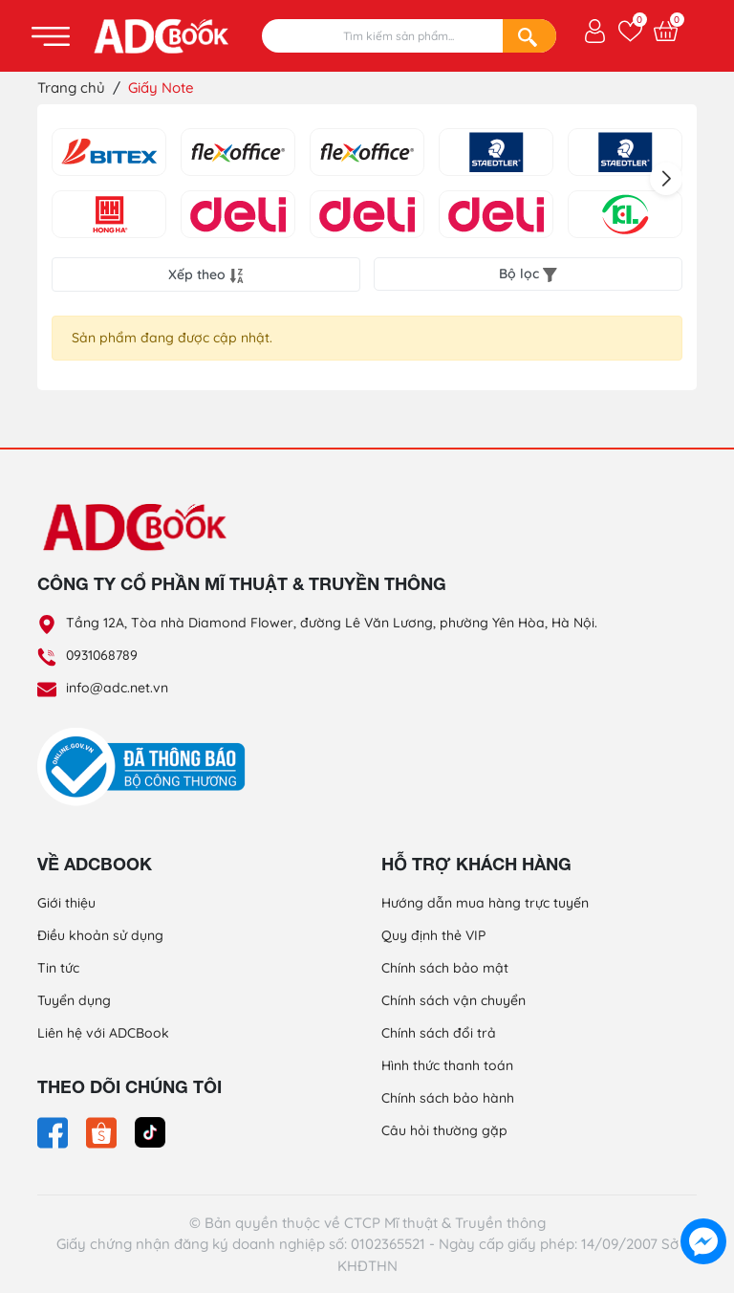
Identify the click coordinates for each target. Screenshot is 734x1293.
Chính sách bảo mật (444, 967)
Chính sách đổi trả (438, 1032)
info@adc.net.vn (117, 687)
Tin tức (58, 967)
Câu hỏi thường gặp (444, 1130)
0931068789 (102, 655)
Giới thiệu (66, 902)
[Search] (529, 36)
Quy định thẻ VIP (433, 935)
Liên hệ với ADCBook (103, 1032)
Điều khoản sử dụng (100, 935)
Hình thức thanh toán (447, 1065)
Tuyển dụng (74, 1000)
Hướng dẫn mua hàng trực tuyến (485, 902)
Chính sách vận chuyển (453, 1000)
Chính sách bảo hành (447, 1098)
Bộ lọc (528, 273)
